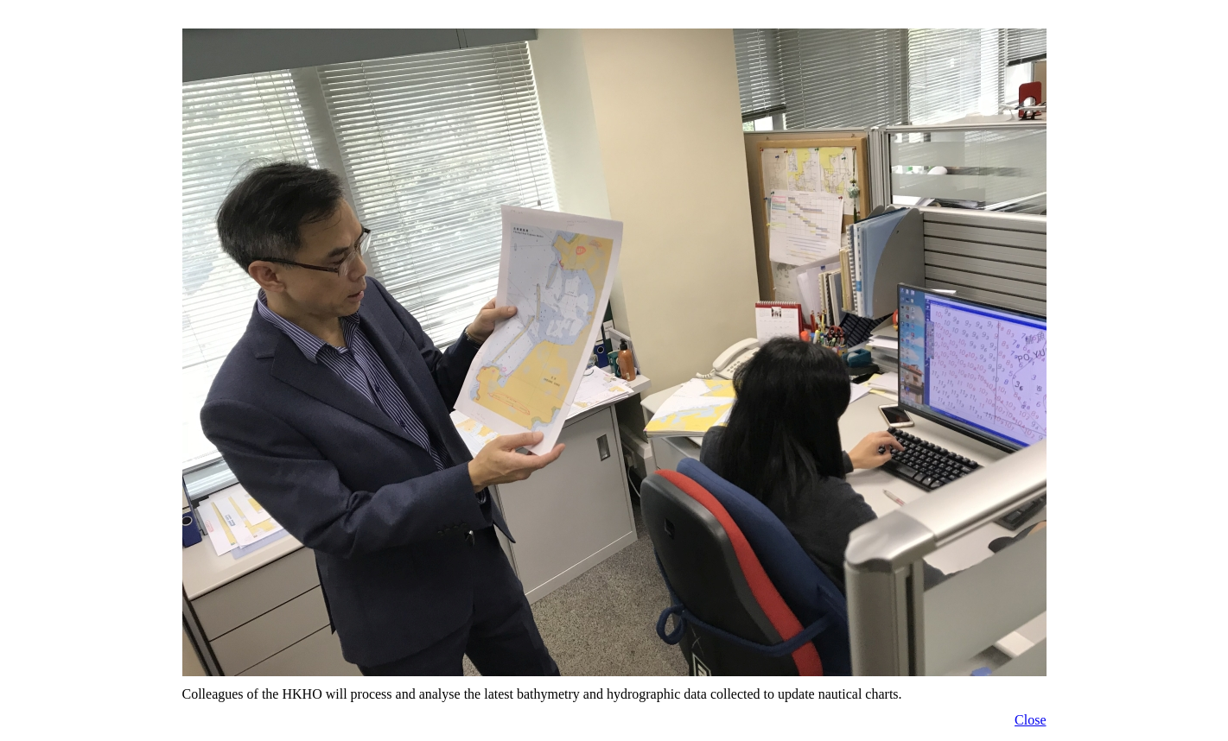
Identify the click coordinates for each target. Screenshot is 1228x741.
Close (1030, 719)
